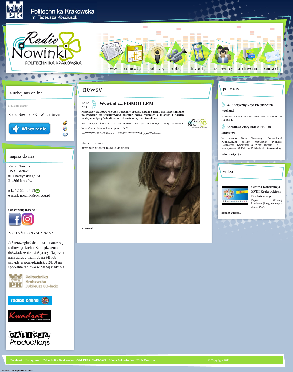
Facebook (16, 360)
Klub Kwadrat (145, 360)
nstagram (33, 360)
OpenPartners (24, 370)
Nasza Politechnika (121, 360)
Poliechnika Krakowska (58, 360)
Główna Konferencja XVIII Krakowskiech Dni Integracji (266, 191)
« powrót (87, 227)
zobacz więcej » (231, 154)
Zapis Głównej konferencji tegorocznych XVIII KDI (266, 203)
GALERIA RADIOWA (91, 360)
